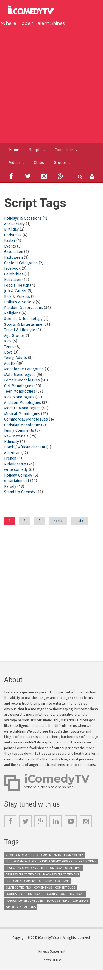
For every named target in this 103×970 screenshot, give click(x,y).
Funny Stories (85, 861)
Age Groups (14, 335)
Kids (8, 341)
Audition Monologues (22, 402)
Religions (12, 313)
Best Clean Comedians (22, 868)
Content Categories (21, 263)
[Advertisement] (51, 83)
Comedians (64, 150)
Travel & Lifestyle (19, 330)
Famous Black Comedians (24, 894)
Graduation (13, 251)
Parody (10, 486)
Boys (8, 352)
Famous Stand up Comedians (67, 901)
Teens (9, 347)
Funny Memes (73, 855)
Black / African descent (24, 447)
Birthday (11, 229)
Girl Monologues (18, 386)
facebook (12, 268)
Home (14, 150)
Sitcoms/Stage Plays (21, 861)
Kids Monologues (19, 397)
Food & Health (16, 285)
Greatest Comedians (21, 907)
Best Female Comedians (23, 874)
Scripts (35, 150)
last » (80, 521)
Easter (9, 240)
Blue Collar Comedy (21, 881)
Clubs (39, 162)
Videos (15, 162)
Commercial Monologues (26, 419)
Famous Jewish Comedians (25, 901)
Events (10, 246)
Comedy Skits (51, 855)
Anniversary (14, 224)
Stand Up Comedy (19, 492)
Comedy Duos (65, 887)
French (10, 458)
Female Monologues (22, 380)
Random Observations (23, 307)
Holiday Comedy (18, 475)
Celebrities (13, 274)
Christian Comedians (54, 881)
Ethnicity (11, 441)
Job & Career (15, 291)
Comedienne (43, 887)
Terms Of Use (52, 960)
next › (58, 521)
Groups (60, 162)
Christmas (12, 235)
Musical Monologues (22, 413)
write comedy (16, 469)
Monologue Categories (24, 369)
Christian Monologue (22, 425)
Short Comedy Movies (55, 861)
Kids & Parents (17, 296)
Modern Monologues (22, 408)
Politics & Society (19, 302)
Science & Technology (23, 318)
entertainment (16, 480)
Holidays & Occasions (22, 218)
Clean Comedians (18, 887)
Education (12, 279)
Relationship (15, 464)
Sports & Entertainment (25, 324)
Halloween (13, 257)
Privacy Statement (51, 951)
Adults (9, 363)
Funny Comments (19, 430)
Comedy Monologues (22, 855)
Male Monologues (19, 374)
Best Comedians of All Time (61, 868)
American (12, 453)
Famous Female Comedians (65, 894)
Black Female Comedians (61, 874)
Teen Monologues (19, 391)
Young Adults (15, 357)
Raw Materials (16, 436)
